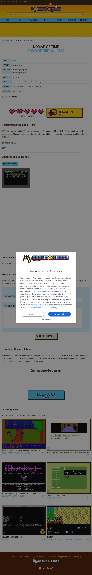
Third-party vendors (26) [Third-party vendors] (43, 291)
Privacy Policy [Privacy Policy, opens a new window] (51, 307)
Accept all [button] (59, 314)
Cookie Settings (38, 307)
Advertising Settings (36, 305)
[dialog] (46, 287)
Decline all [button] (32, 314)
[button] (46, 319)
